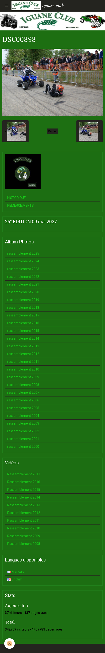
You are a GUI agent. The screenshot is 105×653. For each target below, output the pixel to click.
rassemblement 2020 (23, 292)
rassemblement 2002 (23, 431)
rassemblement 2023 (23, 269)
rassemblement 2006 (23, 400)
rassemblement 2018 (23, 307)
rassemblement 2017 (23, 315)
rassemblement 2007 (23, 392)
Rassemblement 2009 (23, 536)
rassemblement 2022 (23, 277)
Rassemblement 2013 (23, 505)
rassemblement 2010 (23, 369)
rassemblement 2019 (23, 300)
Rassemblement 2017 (23, 474)
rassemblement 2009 (23, 377)
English (14, 579)
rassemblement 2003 (23, 423)
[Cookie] (9, 643)
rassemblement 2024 (23, 261)
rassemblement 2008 (23, 385)
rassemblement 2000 (23, 446)
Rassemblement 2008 (23, 544)
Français (15, 571)
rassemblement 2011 (23, 361)
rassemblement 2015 (23, 331)
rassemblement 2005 (23, 408)
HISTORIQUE (16, 198)
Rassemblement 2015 (23, 490)
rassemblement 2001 (23, 439)
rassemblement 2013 (23, 346)
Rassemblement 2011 (23, 520)
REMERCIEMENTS (20, 205)
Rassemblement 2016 (23, 482)
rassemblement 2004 (23, 416)
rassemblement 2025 (23, 253)
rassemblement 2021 (23, 284)
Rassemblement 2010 (23, 528)
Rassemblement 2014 (23, 497)
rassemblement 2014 (23, 338)
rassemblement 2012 (23, 354)
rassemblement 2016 (23, 323)
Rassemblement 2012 (23, 513)
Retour (52, 131)
